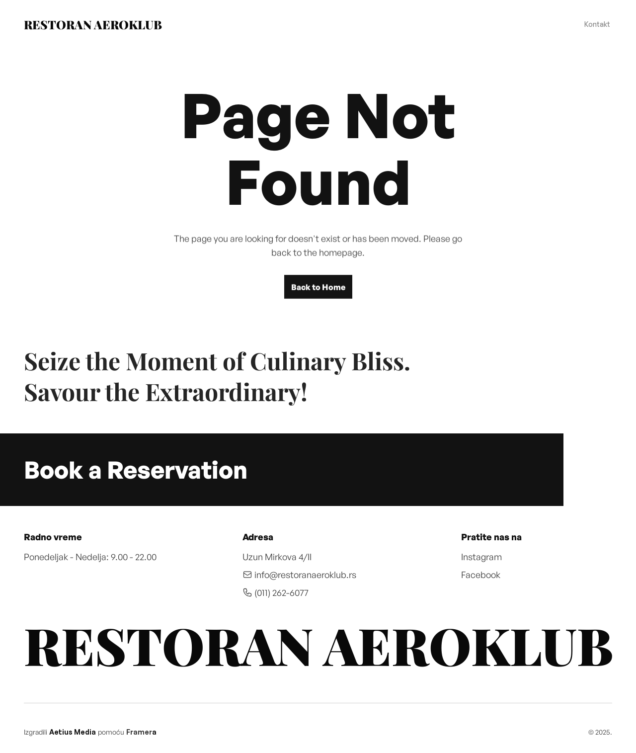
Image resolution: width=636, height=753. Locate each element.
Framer (139, 732)
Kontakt (597, 24)
